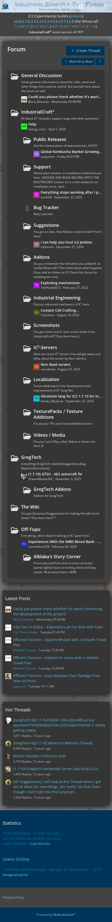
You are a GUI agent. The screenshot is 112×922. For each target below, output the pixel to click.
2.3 (38, 21)
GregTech (31, 457)
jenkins (76, 16)
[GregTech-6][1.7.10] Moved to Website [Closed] (53, 743)
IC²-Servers (45, 347)
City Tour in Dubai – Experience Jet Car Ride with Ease (58, 627)
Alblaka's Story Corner (57, 556)
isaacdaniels (40, 843)
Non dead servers (56, 364)
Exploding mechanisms (60, 282)
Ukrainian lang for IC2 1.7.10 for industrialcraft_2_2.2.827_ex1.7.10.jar (71, 396)
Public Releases (50, 139)
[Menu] (106, 6)
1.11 (82, 26)
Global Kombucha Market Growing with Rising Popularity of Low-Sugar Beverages (71, 151)
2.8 (71, 21)
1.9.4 (62, 26)
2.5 (46, 21)
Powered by (56, 915)
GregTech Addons (52, 489)
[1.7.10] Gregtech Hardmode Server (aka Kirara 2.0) (55, 768)
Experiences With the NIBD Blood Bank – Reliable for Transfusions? (65, 541)
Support (42, 167)
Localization (46, 379)
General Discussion (41, 75)
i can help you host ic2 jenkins (66, 242)
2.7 (63, 21)
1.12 (92, 26)
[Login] (93, 6)
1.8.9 (50, 26)
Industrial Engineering (57, 298)
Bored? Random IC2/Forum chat (39, 756)
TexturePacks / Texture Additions (58, 414)
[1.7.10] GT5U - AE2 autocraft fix (55, 474)
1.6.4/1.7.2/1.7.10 (29, 26)
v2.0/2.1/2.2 (23, 21)
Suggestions (46, 225)
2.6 (55, 21)
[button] (100, 61)
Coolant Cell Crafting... (60, 310)
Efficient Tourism (25, 650)
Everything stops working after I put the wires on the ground (71, 192)
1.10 (72, 26)
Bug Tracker (46, 207)
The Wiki (30, 507)
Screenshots (47, 325)
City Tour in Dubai (25, 632)
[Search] (81, 6)
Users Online (16, 859)
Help (32, 124)
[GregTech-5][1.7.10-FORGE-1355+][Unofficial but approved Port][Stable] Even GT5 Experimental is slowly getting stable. (59, 725)
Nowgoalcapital (15, 874)
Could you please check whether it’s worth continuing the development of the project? (65, 96)
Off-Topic (31, 529)
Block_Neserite (23, 619)
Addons (42, 257)
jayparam (19, 686)
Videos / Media (49, 435)
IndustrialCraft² (37, 112)
